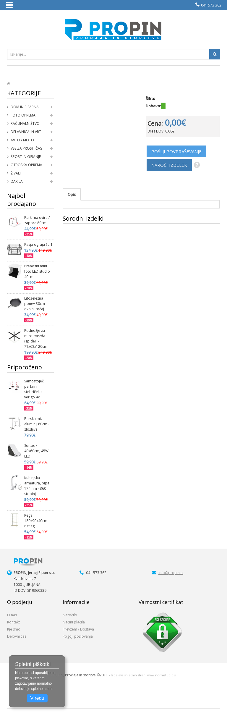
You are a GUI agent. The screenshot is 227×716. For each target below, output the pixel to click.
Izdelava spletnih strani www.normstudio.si (143, 675)
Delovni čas (16, 636)
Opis (72, 194)
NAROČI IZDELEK (169, 165)
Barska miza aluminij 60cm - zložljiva (36, 424)
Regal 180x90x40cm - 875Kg (36, 520)
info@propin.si (170, 572)
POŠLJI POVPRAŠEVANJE (176, 151)
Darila (17, 181)
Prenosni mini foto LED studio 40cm (37, 271)
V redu (37, 698)
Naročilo (70, 615)
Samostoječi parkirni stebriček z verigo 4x (34, 389)
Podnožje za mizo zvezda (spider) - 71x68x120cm (35, 338)
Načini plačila (74, 622)
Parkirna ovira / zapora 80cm (37, 220)
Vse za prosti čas (26, 148)
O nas (12, 615)
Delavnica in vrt (26, 131)
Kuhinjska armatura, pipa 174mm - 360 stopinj (36, 485)
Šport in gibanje (26, 156)
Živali (16, 173)
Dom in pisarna (25, 106)
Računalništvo (25, 123)
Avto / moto (22, 140)
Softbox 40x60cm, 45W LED (36, 451)
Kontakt (13, 622)
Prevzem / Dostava (78, 629)
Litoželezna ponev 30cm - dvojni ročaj (35, 303)
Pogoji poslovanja (78, 636)
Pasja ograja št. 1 (38, 244)
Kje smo (13, 629)
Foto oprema (23, 115)
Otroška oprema (26, 164)
